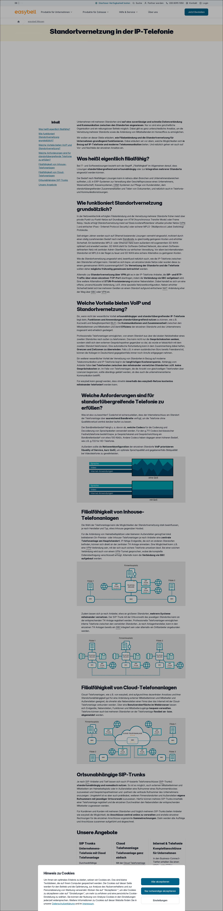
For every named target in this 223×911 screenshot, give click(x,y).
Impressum (88, 903)
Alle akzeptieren (160, 881)
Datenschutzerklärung (63, 903)
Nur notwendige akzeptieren (160, 891)
